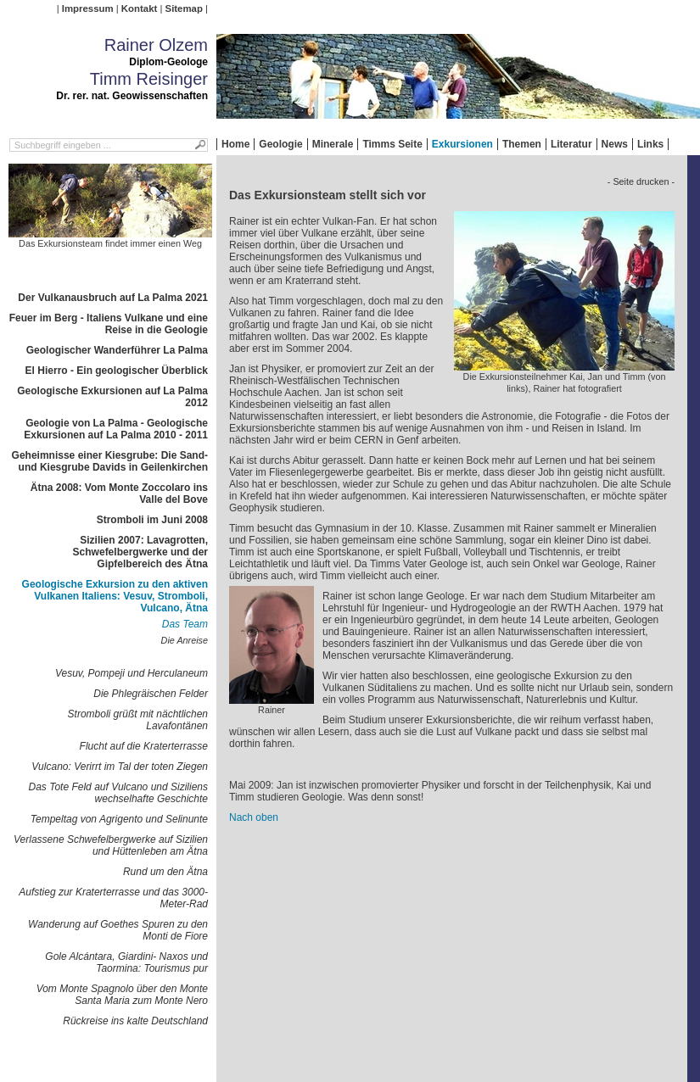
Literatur (571, 144)
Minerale (333, 144)
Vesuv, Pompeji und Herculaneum (131, 673)
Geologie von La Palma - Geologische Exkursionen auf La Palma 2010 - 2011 (116, 429)
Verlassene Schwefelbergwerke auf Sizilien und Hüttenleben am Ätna (111, 845)
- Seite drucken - (641, 181)
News (615, 144)
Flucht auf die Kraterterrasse (144, 746)
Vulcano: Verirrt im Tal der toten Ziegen (119, 766)
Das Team (185, 624)
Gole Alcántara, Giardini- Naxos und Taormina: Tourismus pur (126, 962)
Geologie (280, 144)
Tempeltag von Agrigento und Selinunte (119, 819)
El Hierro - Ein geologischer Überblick (116, 370)
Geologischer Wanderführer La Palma (117, 350)
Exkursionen (462, 144)
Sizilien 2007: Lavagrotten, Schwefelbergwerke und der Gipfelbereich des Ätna (140, 552)
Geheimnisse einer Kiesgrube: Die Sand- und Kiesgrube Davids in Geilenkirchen (110, 461)
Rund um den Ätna (165, 872)
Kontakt (139, 8)
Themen (521, 144)
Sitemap (184, 8)
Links (650, 144)
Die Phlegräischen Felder (150, 694)
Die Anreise (184, 640)
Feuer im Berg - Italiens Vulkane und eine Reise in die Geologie (108, 324)
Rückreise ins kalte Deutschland (135, 1021)
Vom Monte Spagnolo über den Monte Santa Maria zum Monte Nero (122, 995)
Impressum (88, 8)
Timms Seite (392, 144)
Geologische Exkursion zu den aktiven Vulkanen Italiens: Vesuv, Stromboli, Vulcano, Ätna (115, 596)
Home (235, 144)
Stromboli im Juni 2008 (152, 520)
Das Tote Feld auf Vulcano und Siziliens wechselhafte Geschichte (118, 793)
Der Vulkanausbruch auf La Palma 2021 (113, 298)
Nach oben (253, 817)
